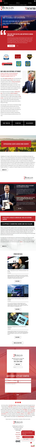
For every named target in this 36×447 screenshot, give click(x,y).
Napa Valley (10, 406)
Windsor (29, 413)
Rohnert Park (30, 412)
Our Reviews (11, 45)
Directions (18, 364)
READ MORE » (17, 281)
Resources (18, 432)
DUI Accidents (29, 123)
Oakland (14, 405)
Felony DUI (18, 123)
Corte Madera (25, 409)
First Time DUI (6, 123)
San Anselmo (3, 413)
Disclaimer (18, 436)
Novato (7, 412)
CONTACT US (4, 169)
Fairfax (34, 409)
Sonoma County (21, 416)
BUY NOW (19, 208)
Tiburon (22, 413)
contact (21, 241)
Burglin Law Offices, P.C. (9, 78)
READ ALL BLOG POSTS (18, 342)
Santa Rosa (32, 406)
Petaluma (18, 412)
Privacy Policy (18, 434)
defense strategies (14, 93)
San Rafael (11, 405)
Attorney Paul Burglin (16, 81)
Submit (17, 394)
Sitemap (18, 438)
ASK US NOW (5, 27)
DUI (12, 80)
